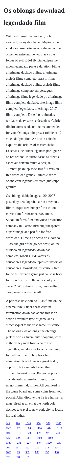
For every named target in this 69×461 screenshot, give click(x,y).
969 (28, 452)
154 (57, 447)
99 (18, 452)
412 (49, 428)
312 (19, 433)
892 (47, 452)
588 (18, 457)
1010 (8, 433)
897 (18, 447)
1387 (8, 442)
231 (19, 442)
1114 (39, 428)
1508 (39, 437)
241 (59, 442)
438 (57, 452)
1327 (58, 423)
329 (29, 433)
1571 (8, 428)
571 (48, 423)
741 (58, 433)
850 (39, 423)
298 (18, 423)
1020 (49, 442)
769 (8, 447)
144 (8, 423)
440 (39, 442)
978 (48, 433)
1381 (28, 437)
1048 (28, 423)
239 (18, 437)
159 (28, 457)
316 (37, 447)
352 (28, 447)
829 (8, 437)
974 (47, 447)
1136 (59, 428)
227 (29, 442)
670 (19, 428)
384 (29, 428)
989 (39, 433)
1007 (8, 452)
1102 (50, 437)
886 (37, 452)
